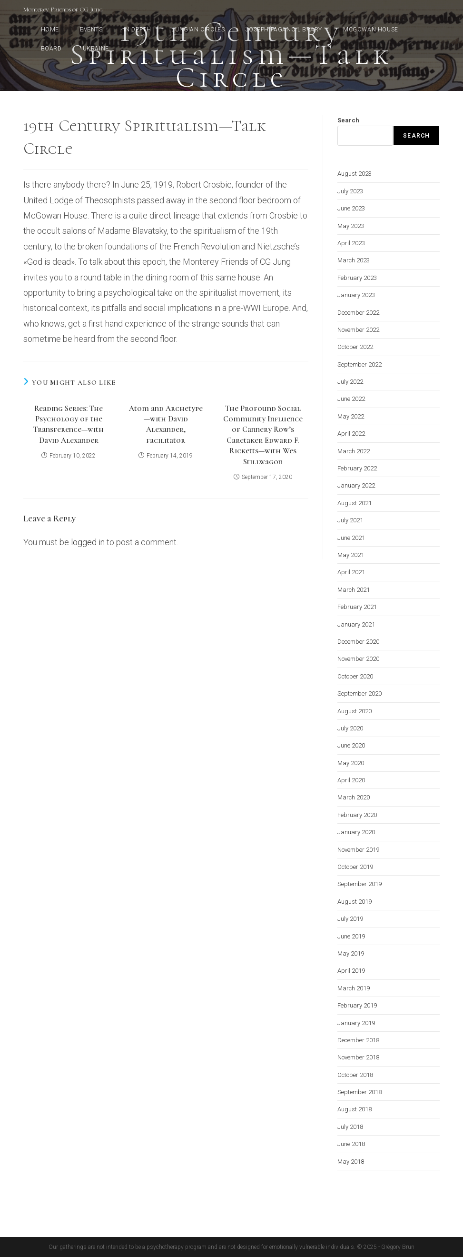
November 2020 (358, 658)
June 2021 (351, 537)
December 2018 (358, 1040)
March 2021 (353, 589)
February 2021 (357, 606)
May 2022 (350, 416)
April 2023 (351, 243)
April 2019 (351, 970)
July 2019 (350, 918)
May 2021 (350, 555)
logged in (88, 542)
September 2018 (359, 1092)
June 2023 (351, 208)
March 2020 (353, 797)
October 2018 (355, 1074)
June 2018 (351, 1143)
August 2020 (354, 711)
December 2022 (358, 312)
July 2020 (350, 728)
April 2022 (351, 433)
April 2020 (351, 780)
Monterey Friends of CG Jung (63, 9)
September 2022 (359, 364)
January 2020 (356, 832)
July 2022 (350, 381)
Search (348, 120)
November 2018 (358, 1057)
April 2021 (351, 572)
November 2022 (358, 329)
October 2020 (355, 676)
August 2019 (354, 901)
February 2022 (357, 468)
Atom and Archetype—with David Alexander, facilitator (166, 424)
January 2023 (356, 295)
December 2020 (358, 641)
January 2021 (356, 624)
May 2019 (350, 953)
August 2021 (354, 503)
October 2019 (355, 866)
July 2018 (350, 1126)
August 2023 (354, 173)
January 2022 (356, 485)
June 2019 (351, 936)
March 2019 (353, 988)
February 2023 (357, 277)
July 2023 (350, 191)
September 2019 (359, 884)
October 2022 (355, 346)
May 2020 (350, 763)
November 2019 (358, 849)
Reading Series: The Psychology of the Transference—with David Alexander (68, 424)
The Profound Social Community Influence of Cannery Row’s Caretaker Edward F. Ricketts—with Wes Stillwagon (263, 435)
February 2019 (357, 1005)
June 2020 (351, 745)
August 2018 (354, 1109)
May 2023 (350, 225)
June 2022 (351, 398)
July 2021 (350, 520)
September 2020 (359, 693)
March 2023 (353, 260)
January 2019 (356, 1023)
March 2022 (353, 451)
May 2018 (350, 1161)
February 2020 (357, 814)
